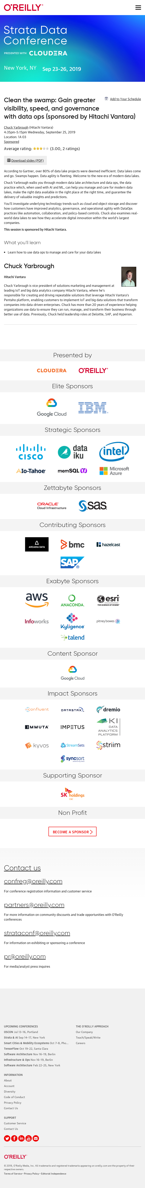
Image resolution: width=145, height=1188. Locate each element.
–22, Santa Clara (26, 1048)
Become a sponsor (71, 831)
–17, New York (24, 1037)
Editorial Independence (53, 1173)
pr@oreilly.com (25, 957)
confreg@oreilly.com (33, 881)
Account (9, 1086)
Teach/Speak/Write (88, 1037)
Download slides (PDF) (27, 160)
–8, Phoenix (38, 1043)
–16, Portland (21, 1032)
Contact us (22, 868)
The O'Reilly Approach (92, 1026)
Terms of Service (13, 1173)
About (8, 1080)
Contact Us (11, 1108)
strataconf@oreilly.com (37, 933)
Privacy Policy (12, 1102)
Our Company (84, 1032)
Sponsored (11, 141)
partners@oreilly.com (34, 905)
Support (10, 1117)
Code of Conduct (14, 1097)
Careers (80, 1043)
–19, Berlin (29, 1054)
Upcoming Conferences (21, 1026)
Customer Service (15, 1123)
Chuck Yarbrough (16, 127)
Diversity (9, 1091)
